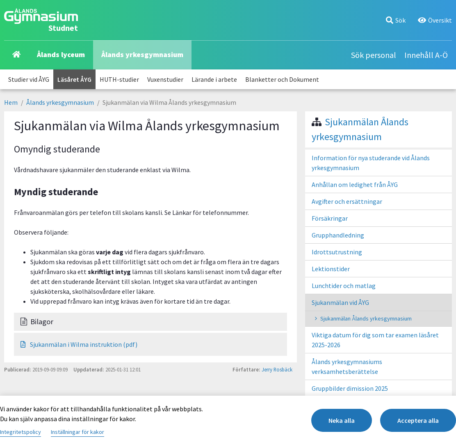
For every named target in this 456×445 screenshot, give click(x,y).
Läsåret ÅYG (74, 79)
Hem (11, 102)
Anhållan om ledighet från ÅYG (355, 184)
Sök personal (373, 55)
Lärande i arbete (214, 79)
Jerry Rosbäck (277, 369)
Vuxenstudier (165, 79)
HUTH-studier (119, 79)
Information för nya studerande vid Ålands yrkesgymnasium (371, 163)
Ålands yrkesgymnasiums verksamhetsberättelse (347, 366)
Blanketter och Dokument (282, 79)
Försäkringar (330, 218)
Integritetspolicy (20, 432)
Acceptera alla (418, 420)
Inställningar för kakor (77, 432)
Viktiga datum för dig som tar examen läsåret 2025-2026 (375, 340)
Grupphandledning (338, 235)
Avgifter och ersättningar (347, 201)
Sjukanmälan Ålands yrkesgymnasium (366, 318)
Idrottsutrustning (337, 252)
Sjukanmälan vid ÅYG (340, 302)
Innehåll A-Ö (426, 55)
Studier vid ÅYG (28, 79)
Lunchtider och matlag (344, 285)
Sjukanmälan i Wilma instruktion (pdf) (79, 344)
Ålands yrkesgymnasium (142, 54)
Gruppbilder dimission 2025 (350, 388)
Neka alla (341, 420)
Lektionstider (331, 269)
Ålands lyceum (61, 54)
